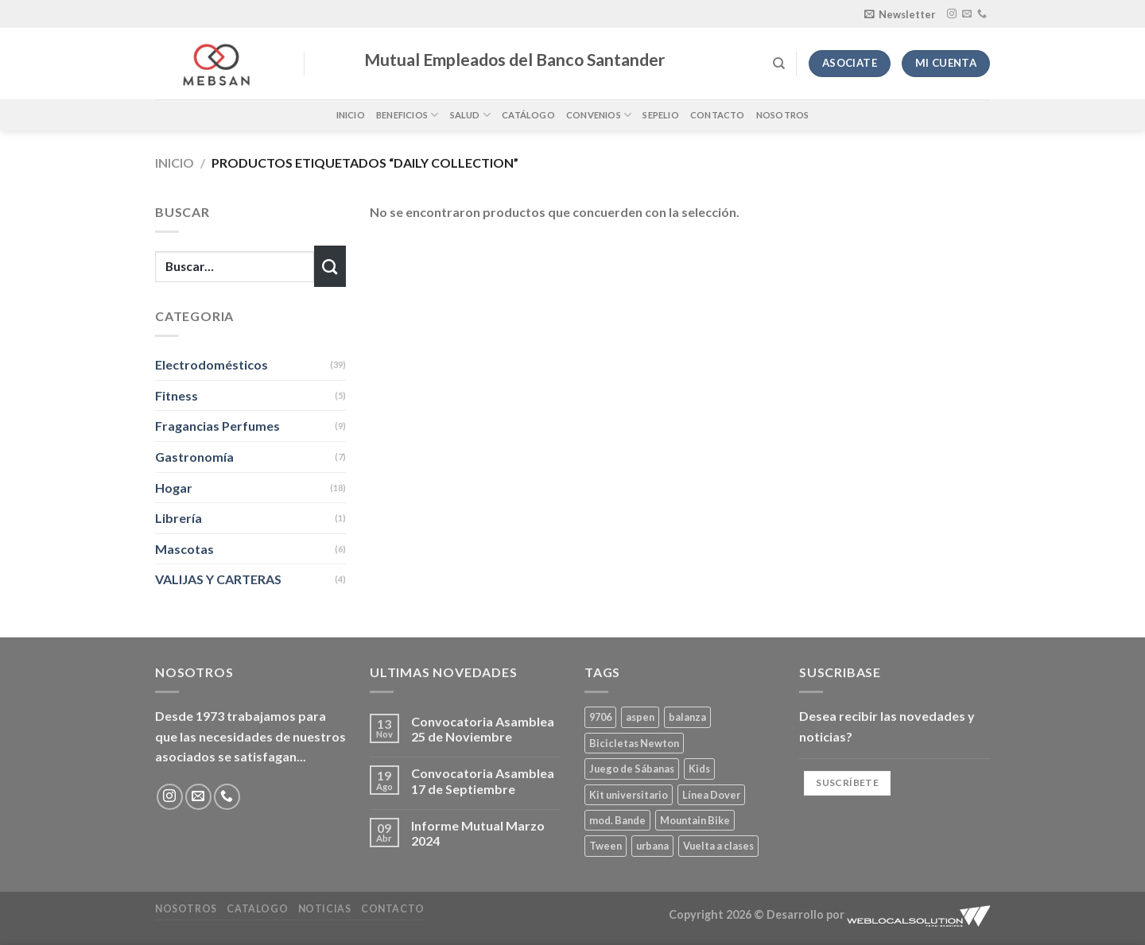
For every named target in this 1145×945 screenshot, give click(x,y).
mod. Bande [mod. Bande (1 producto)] (617, 820)
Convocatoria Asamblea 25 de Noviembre (482, 729)
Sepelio (660, 115)
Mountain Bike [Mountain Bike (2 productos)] (695, 820)
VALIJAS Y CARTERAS (218, 579)
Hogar (173, 487)
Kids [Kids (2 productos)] (699, 768)
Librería (178, 517)
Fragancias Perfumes (217, 425)
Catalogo (257, 909)
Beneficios (407, 114)
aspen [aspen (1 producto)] (640, 717)
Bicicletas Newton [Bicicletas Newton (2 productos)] (634, 743)
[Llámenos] (982, 14)
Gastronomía (194, 456)
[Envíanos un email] (967, 14)
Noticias (324, 909)
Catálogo (528, 115)
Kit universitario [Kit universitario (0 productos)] (628, 794)
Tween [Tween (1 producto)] (605, 845)
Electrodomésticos (211, 364)
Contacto (717, 115)
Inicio (350, 115)
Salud (470, 114)
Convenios (598, 114)
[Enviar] (330, 266)
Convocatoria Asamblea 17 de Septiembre (482, 780)
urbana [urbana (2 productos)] (652, 845)
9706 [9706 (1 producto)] (600, 717)
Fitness (176, 395)
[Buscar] (779, 63)
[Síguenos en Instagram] (952, 14)
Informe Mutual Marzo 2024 (478, 833)
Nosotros (782, 115)
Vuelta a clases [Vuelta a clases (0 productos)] (718, 845)
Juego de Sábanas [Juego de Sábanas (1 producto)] (631, 768)
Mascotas (184, 548)
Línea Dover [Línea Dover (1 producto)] (711, 794)
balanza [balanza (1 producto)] (687, 717)
